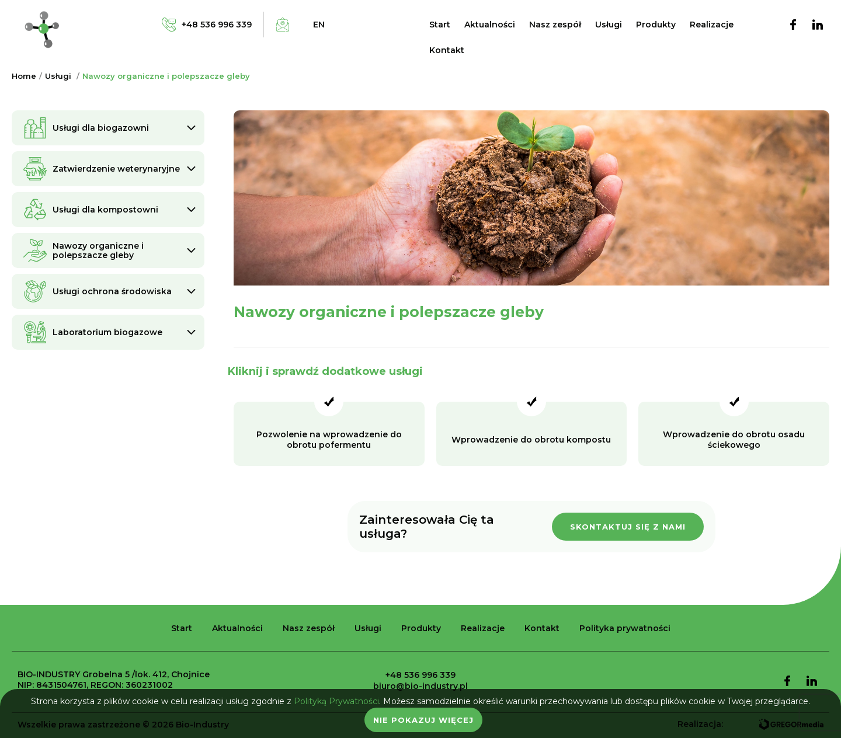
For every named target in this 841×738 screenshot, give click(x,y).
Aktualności (489, 24)
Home (24, 76)
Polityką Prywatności (336, 701)
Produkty (656, 24)
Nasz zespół (555, 24)
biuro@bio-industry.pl (420, 686)
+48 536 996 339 (420, 675)
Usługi (608, 24)
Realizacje (712, 24)
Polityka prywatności (624, 628)
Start (439, 24)
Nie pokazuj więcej (423, 720)
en (319, 24)
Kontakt (446, 50)
